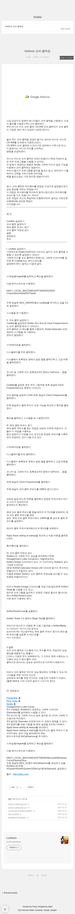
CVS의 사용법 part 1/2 (17, 807)
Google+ (53, 910)
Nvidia (10, 704)
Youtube (46, 910)
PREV (30, 875)
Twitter (31, 910)
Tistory (34, 907)
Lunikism (12, 838)
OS (9, 799)
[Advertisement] (37, 97)
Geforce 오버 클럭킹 (14, 26)
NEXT (44, 875)
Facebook (38, 910)
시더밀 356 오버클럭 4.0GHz (20, 811)
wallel (50, 907)
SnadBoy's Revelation (17, 817)
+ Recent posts (9, 893)
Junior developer (14, 842)
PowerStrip (12, 698)
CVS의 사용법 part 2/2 (17, 804)
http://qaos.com (20, 774)
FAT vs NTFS (13, 814)
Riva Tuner (12, 701)
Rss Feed (21, 910)
